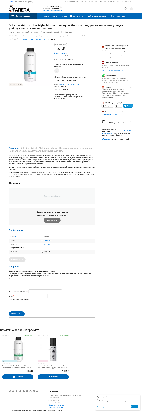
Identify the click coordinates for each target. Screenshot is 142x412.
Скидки (46, 16)
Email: (11, 296)
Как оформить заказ (72, 2)
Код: (49, 39)
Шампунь (47, 245)
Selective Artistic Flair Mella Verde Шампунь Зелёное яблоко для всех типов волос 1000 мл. (16, 367)
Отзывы (116, 2)
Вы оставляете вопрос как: (18, 291)
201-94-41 (51, 6)
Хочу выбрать (102, 407)
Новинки (55, 16)
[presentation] (26, 306)
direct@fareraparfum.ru (56, 405)
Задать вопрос (40, 39)
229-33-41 (51, 8)
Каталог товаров (23, 16)
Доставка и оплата (87, 2)
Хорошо (134, 407)
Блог (122, 2)
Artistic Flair (47, 241)
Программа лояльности (103, 2)
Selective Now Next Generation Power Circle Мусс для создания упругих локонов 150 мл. (53, 367)
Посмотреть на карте (55, 407)
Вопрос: (11, 279)
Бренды (64, 16)
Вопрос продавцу (61, 53)
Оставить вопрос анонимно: (19, 300)
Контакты (128, 2)
